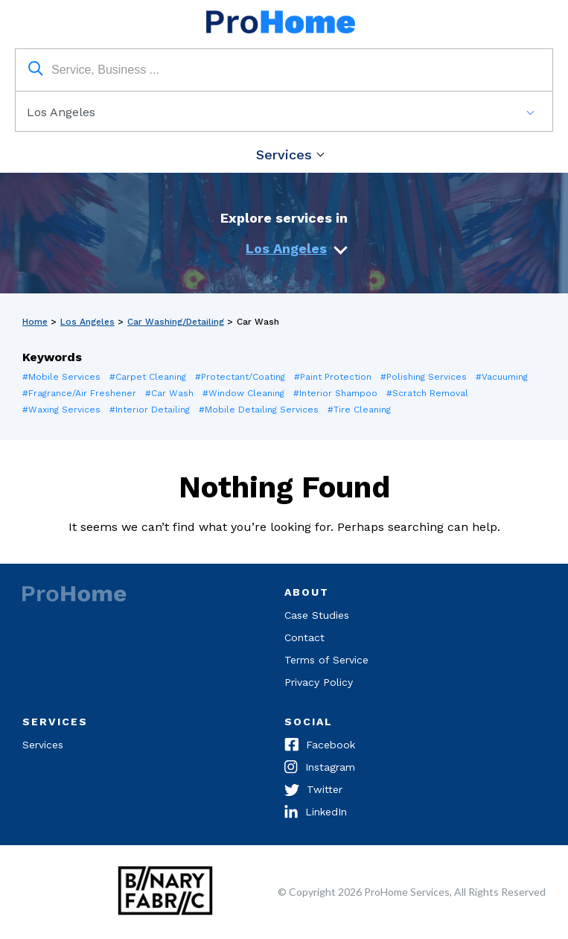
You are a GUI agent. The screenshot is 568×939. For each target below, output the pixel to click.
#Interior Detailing (149, 409)
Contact (304, 637)
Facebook (319, 746)
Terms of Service (326, 660)
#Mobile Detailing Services (259, 409)
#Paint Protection (332, 377)
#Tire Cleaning (359, 409)
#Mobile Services (61, 377)
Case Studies (316, 615)
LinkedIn (315, 813)
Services (284, 154)
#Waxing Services (61, 409)
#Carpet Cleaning (147, 377)
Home (35, 321)
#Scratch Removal (427, 393)
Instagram (319, 768)
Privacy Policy (318, 682)
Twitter (313, 790)
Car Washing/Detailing (175, 321)
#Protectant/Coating (240, 377)
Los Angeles (286, 248)
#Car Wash (169, 393)
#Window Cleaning (243, 393)
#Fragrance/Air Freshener (79, 393)
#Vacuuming (502, 377)
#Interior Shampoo (335, 393)
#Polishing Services (423, 377)
